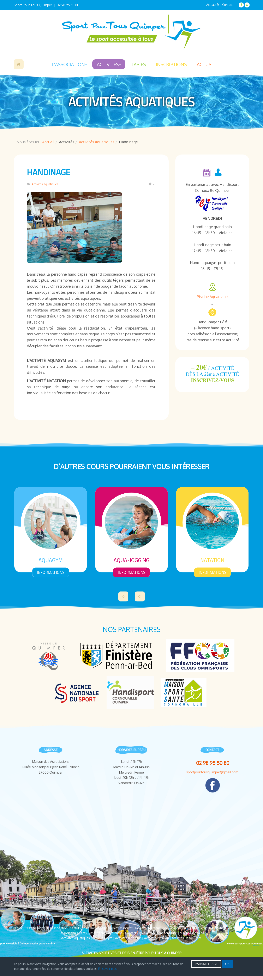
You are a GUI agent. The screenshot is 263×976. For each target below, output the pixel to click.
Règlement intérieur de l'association (160, 928)
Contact (130, 933)
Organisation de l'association (47, 928)
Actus (204, 64)
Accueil (19, 64)
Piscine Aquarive (212, 296)
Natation (212, 560)
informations (50, 572)
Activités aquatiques (96, 142)
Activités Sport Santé (187, 938)
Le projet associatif (119, 928)
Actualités (213, 4)
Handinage (48, 172)
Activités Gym (102, 938)
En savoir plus (107, 968)
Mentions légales (192, 933)
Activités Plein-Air (156, 938)
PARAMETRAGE (206, 964)
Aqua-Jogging (131, 560)
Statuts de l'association (86, 928)
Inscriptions (171, 64)
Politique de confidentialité (158, 933)
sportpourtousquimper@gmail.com (212, 772)
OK (227, 964)
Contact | (229, 4)
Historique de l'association (207, 928)
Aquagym (50, 560)
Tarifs (138, 64)
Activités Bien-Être (128, 938)
